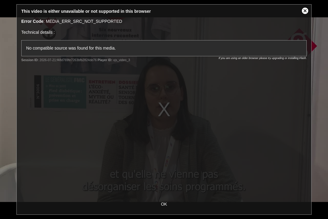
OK (164, 204)
